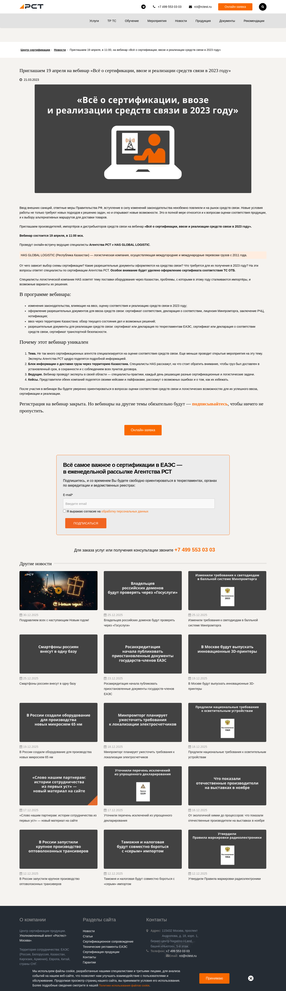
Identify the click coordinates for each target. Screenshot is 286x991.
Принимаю (214, 978)
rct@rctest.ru (202, 6)
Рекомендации (254, 21)
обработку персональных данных (124, 497)
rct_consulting (143, 6)
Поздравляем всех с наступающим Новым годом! (54, 606)
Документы (227, 21)
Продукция (203, 21)
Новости (181, 21)
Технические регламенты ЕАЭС (105, 932)
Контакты (89, 943)
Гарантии (89, 948)
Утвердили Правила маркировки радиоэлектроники (224, 864)
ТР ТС (111, 21)
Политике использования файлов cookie (127, 985)
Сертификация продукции (101, 938)
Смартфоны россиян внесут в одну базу (48, 669)
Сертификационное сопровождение (108, 927)
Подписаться (85, 509)
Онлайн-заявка (235, 6)
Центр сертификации (35, 35)
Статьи (88, 922)
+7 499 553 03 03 (169, 6)
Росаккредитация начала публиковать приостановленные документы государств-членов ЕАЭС (139, 675)
